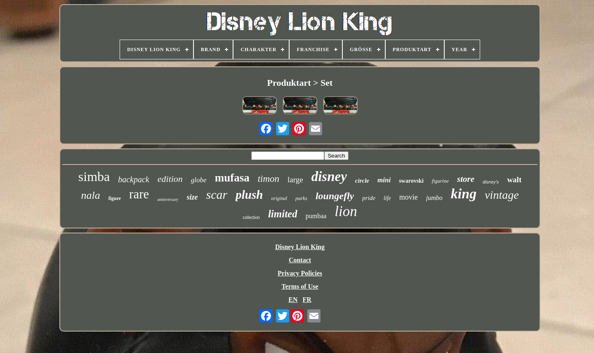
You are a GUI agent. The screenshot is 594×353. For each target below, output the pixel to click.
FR (306, 299)
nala (90, 195)
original (279, 198)
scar (217, 194)
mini (384, 180)
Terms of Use (299, 286)
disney (329, 176)
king (463, 193)
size (192, 197)
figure (114, 198)
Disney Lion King (300, 246)
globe (199, 180)
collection (251, 217)
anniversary (167, 199)
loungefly (335, 196)
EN (292, 299)
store (465, 179)
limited (282, 213)
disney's (491, 181)
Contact (300, 260)
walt (514, 179)
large (295, 179)
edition (170, 179)
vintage (502, 194)
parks (301, 198)
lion (346, 211)
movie (408, 197)
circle (362, 180)
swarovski (411, 181)
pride (368, 198)
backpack (133, 179)
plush (249, 194)
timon (268, 179)
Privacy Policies (300, 273)
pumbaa (316, 215)
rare (139, 194)
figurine (440, 181)
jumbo (434, 197)
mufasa (232, 178)
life (387, 198)
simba (94, 176)
